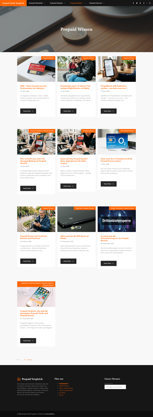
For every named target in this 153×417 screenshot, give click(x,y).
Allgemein (78, 208)
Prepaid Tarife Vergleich (13, 3)
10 (25, 360)
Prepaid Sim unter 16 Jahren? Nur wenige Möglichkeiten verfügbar (75, 87)
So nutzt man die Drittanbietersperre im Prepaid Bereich (114, 238)
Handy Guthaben (36, 131)
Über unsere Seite (66, 388)
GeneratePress (49, 414)
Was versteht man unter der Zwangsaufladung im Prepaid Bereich (33, 160)
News (61, 395)
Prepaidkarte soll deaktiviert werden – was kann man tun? (114, 87)
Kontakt (62, 393)
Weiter (30, 360)
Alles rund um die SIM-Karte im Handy (74, 237)
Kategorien (109, 383)
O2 (122, 131)
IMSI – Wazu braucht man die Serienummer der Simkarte (33, 87)
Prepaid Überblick (38, 3)
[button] (150, 3)
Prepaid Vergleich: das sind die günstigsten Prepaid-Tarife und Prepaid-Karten (34, 313)
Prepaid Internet (98, 3)
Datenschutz (64, 386)
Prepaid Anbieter (59, 3)
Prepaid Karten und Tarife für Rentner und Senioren (33, 237)
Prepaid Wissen (78, 3)
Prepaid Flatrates (47, 283)
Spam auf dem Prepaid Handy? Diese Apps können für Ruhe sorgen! (74, 160)
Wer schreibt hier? (66, 390)
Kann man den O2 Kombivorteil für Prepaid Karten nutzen (116, 159)
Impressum (63, 383)
